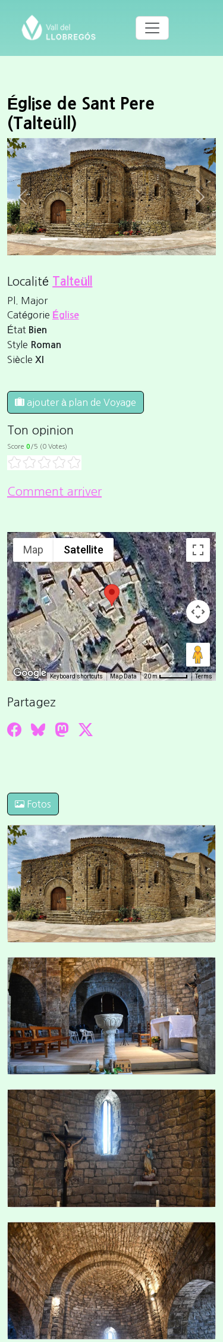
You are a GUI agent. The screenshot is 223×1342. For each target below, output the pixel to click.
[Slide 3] (111, 239)
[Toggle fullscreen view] (198, 550)
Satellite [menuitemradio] (83, 549)
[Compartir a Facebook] (14, 729)
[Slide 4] (132, 239)
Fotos (33, 804)
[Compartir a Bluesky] (38, 729)
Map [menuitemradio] (33, 549)
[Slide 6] (174, 239)
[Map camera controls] (198, 612)
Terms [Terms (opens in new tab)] (203, 676)
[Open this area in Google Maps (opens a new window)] (29, 673)
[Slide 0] (49, 239)
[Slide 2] (90, 239)
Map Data (123, 676)
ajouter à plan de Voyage (75, 402)
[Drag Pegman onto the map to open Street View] (198, 655)
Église (65, 315)
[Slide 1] (69, 239)
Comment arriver (54, 492)
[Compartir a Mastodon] (62, 729)
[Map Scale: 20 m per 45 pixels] (165, 676)
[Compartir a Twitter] (85, 729)
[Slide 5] (153, 239)
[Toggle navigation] (152, 28)
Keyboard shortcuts (76, 676)
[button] (112, 595)
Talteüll (72, 281)
